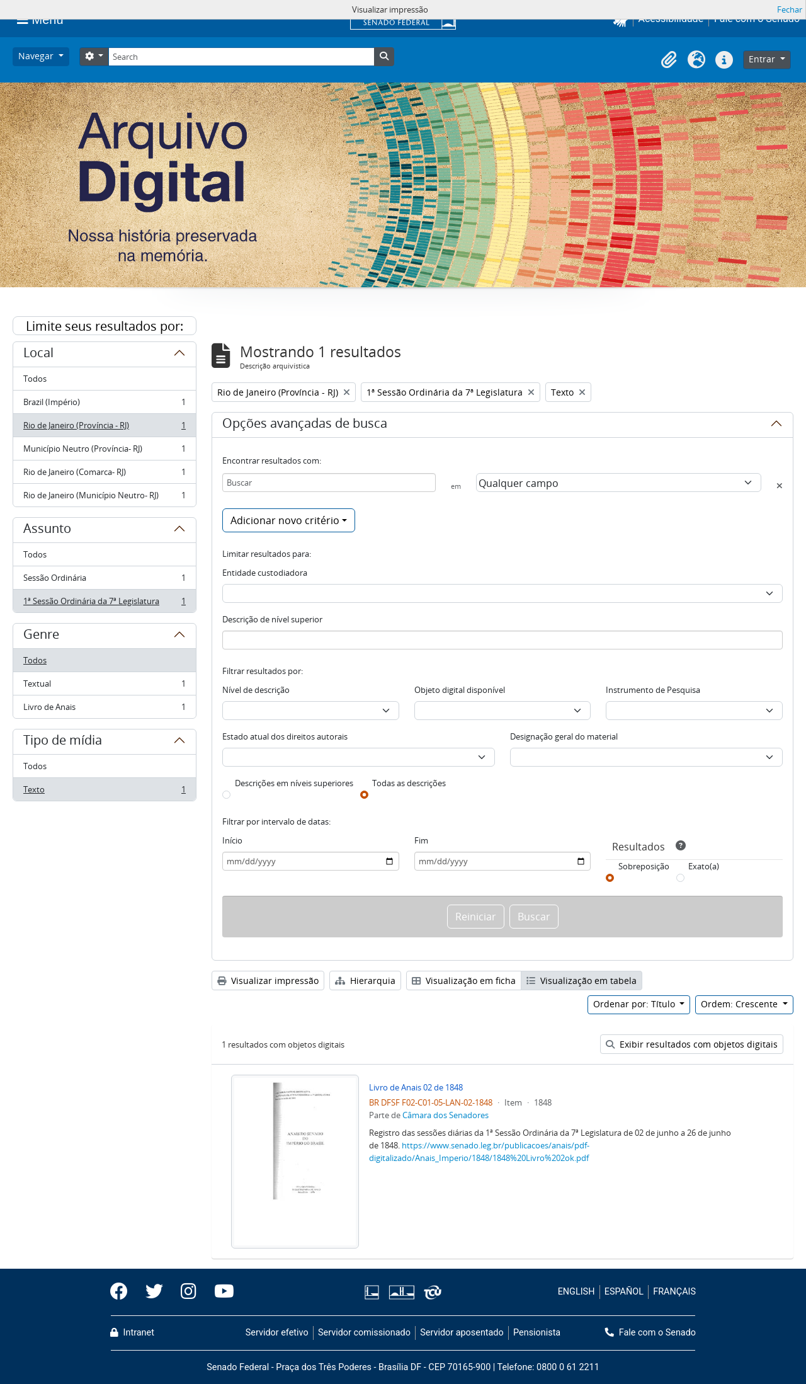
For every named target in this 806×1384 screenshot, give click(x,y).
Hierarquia (365, 981)
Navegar (37, 56)
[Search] (241, 56)
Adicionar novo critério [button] (284, 520)
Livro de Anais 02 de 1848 (416, 1087)
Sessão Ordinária (104, 580)
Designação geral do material (564, 736)
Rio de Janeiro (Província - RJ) (104, 428)
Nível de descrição (256, 689)
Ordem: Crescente (740, 1004)
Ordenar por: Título (635, 1004)
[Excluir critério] (779, 485)
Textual (104, 686)
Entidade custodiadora (264, 572)
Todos (35, 378)
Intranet (132, 1332)
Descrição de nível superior (272, 619)
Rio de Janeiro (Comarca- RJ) (104, 475)
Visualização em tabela (581, 981)
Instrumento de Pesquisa (653, 689)
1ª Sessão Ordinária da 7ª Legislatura (104, 603)
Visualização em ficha (464, 981)
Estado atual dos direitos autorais (285, 736)
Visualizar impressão (268, 981)
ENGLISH (576, 1291)
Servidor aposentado (461, 1332)
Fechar (789, 9)
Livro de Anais (104, 709)
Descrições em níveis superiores (294, 783)
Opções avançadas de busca (304, 425)
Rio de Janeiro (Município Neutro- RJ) (104, 497)
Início (232, 840)
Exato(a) (703, 866)
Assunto (47, 530)
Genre (41, 636)
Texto (104, 792)
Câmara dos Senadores (445, 1115)
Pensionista (536, 1332)
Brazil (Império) (104, 405)
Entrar (763, 59)
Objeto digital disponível (459, 689)
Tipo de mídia (62, 742)
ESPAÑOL (624, 1291)
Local (38, 354)
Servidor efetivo (277, 1332)
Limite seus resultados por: (104, 326)
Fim (421, 840)
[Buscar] (329, 482)
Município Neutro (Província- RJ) (104, 451)
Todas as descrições (409, 783)
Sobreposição (643, 866)
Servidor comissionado (364, 1332)
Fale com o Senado (650, 1332)
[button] (669, 60)
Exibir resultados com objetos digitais (692, 1044)
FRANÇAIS (674, 1291)
